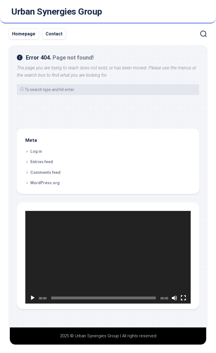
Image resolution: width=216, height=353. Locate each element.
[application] (108, 257)
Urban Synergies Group (56, 11)
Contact (54, 34)
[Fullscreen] (183, 298)
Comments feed (45, 172)
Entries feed (41, 162)
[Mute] (174, 298)
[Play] (32, 298)
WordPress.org (45, 183)
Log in (36, 151)
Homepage (23, 34)
